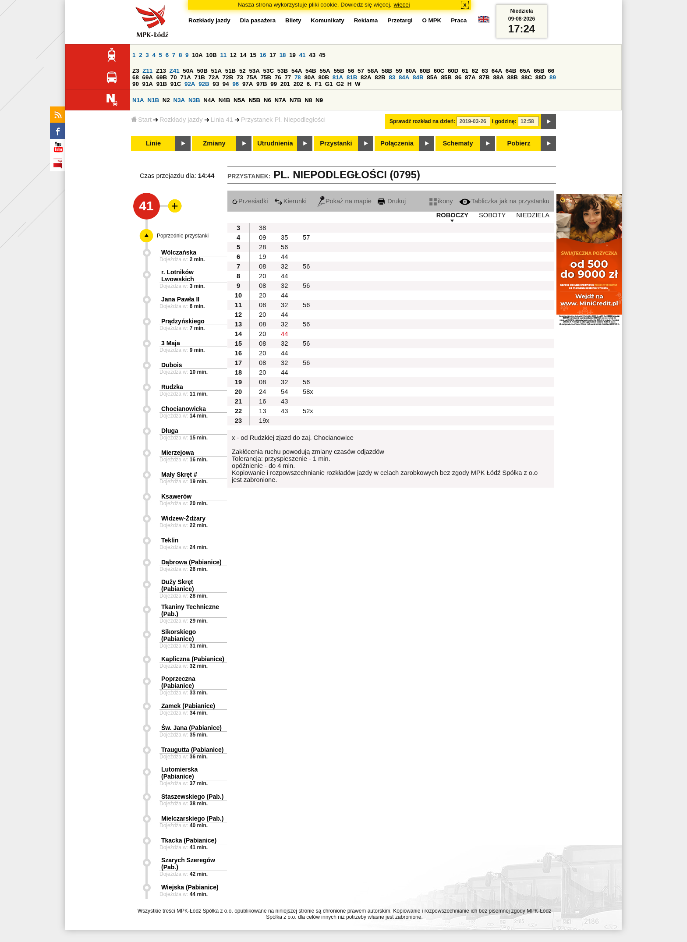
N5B (254, 100)
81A (338, 77)
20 (262, 276)
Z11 (147, 70)
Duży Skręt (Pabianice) (177, 585)
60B (425, 70)
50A (188, 70)
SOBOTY (492, 215)
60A (410, 70)
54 (284, 391)
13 (262, 410)
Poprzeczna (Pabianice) (178, 682)
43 (312, 55)
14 (243, 55)
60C (439, 70)
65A (525, 70)
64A (497, 70)
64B (511, 70)
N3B (194, 100)
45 (322, 55)
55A (324, 70)
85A (432, 77)
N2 (166, 100)
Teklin (169, 540)
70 (173, 77)
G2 (340, 84)
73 (240, 77)
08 (262, 266)
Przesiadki (250, 201)
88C (526, 77)
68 (135, 77)
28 (262, 247)
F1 (318, 84)
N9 (319, 100)
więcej (402, 4)
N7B (295, 100)
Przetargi (399, 20)
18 (283, 55)
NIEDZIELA (532, 215)
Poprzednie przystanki (183, 236)
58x (308, 391)
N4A (209, 100)
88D (540, 77)
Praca (459, 20)
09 (262, 237)
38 (262, 227)
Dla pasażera (258, 20)
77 (287, 77)
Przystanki (336, 143)
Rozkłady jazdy (181, 119)
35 (284, 237)
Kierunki (290, 201)
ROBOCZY (452, 215)
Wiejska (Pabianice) (190, 887)
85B (446, 77)
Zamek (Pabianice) (188, 705)
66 (551, 70)
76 (278, 77)
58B (387, 70)
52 (242, 70)
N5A (239, 100)
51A (216, 70)
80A (309, 77)
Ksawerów (176, 496)
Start (141, 119)
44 (284, 256)
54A (296, 70)
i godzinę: (504, 121)
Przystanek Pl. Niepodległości (283, 119)
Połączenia (397, 143)
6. (309, 84)
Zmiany (214, 143)
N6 (267, 100)
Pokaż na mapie (344, 201)
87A (470, 77)
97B (261, 84)
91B (161, 84)
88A (498, 77)
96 (235, 84)
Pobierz (519, 143)
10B (211, 55)
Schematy (458, 143)
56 (351, 70)
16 (263, 55)
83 (392, 77)
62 (475, 70)
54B (310, 70)
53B (282, 70)
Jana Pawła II (180, 299)
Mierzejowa (177, 452)
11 (223, 55)
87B (484, 77)
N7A (281, 100)
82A (366, 77)
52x (308, 410)
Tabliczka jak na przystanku (504, 201)
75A (252, 77)
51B (230, 70)
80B (324, 77)
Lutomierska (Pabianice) (179, 773)
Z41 (175, 70)
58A (373, 70)
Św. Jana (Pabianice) (191, 727)
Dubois (171, 364)
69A (147, 77)
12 (233, 55)
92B (203, 84)
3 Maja (170, 343)
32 (284, 266)
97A (247, 84)
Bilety (293, 20)
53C (268, 70)
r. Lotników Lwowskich (177, 276)
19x (264, 420)
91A (147, 84)
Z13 (161, 70)
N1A (138, 100)
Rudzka (172, 386)
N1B (153, 100)
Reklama (366, 20)
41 (302, 55)
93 (215, 84)
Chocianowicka (183, 408)
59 (399, 70)
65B (539, 70)
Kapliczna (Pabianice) (192, 658)
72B (228, 77)
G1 (329, 84)
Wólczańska (178, 252)
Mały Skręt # (179, 474)
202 (298, 84)
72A (214, 77)
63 (485, 70)
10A (197, 55)
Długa (169, 430)
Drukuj (392, 201)
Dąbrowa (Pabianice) (191, 562)
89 (552, 77)
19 (292, 55)
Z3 (135, 70)
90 (135, 84)
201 (285, 84)
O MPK (432, 20)
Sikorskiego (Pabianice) (178, 635)
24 (262, 391)
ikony (441, 201)
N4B (224, 100)
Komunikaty (327, 20)
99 (273, 84)
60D (453, 70)
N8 (308, 100)
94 (226, 84)
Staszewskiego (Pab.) (192, 796)
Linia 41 (222, 119)
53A (254, 70)
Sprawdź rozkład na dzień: (422, 121)
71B (200, 77)
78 (297, 77)
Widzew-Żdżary (183, 518)
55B (338, 70)
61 (465, 70)
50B (202, 70)
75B (266, 77)
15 (253, 55)
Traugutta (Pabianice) (192, 749)
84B (418, 77)
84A (404, 77)
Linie (153, 143)
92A (189, 84)
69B (161, 77)
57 (361, 70)
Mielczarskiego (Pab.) (192, 818)
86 (458, 77)
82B (380, 77)
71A (185, 77)
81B (352, 77)
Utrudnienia (275, 143)
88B (512, 77)
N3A (179, 100)
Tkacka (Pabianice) (188, 840)
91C (175, 84)
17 (272, 55)
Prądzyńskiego (183, 321)
